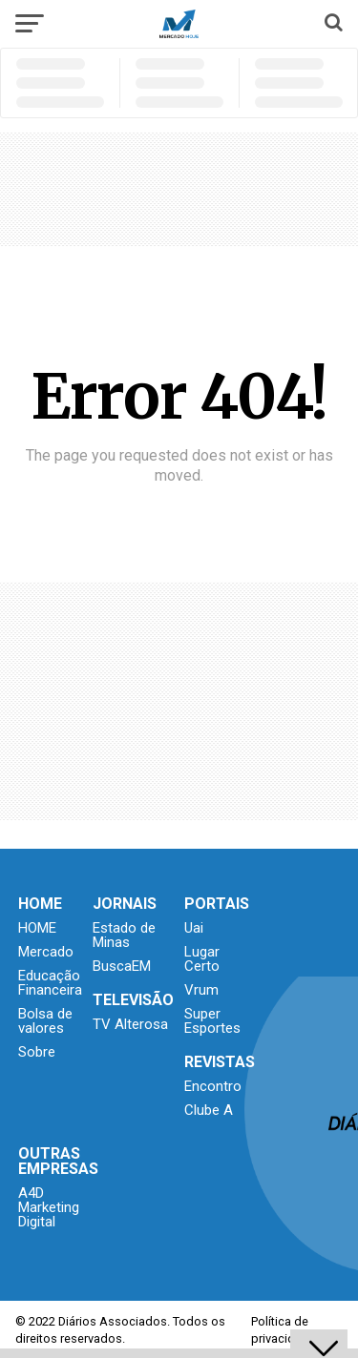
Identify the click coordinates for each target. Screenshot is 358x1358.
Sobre (36, 1051)
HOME (37, 927)
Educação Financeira (50, 982)
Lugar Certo (202, 959)
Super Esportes (212, 1021)
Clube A (208, 1110)
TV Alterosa (130, 1024)
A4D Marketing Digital (48, 1207)
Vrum (201, 989)
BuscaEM (122, 966)
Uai (193, 927)
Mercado (46, 951)
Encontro (213, 1086)
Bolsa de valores (45, 1021)
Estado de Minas (124, 935)
